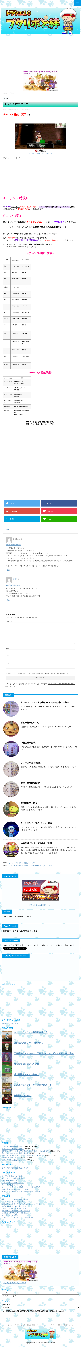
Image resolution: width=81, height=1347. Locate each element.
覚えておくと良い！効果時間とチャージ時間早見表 (21, 1187)
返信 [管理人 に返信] (8, 600)
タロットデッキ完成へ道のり (13, 1149)
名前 (7, 648)
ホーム (10, 1325)
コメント (9, 621)
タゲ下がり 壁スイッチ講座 (12, 1176)
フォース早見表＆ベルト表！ (13, 1185)
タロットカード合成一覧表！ (13, 1146)
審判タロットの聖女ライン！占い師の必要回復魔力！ (22, 1191)
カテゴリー (6, 1293)
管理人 (15, 579)
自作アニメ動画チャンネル (65, 1325)
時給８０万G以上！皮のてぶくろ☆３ (16, 1208)
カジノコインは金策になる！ (13, 1160)
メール (8, 656)
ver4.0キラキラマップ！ (11, 1158)
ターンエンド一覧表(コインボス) (36, 823)
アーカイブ (6, 1305)
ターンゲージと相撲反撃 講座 (13, 1178)
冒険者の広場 (31, 1325)
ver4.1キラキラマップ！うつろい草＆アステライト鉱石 (22, 1155)
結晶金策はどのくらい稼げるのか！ (15, 1206)
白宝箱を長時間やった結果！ (27, 1064)
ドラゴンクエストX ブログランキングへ (40, 153)
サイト (8, 663)
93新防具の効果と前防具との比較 (36, 843)
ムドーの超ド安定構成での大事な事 (15, 1168)
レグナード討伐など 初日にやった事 (22, 863)
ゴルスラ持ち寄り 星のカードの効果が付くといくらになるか (30, 865)
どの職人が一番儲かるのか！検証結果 (16, 1211)
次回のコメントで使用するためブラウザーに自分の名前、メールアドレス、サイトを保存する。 (38, 673)
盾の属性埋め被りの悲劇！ (26, 1074)
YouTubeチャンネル (43, 1325)
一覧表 (7, 530)
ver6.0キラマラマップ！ (11, 1023)
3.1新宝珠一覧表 (28, 743)
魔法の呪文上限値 (29, 803)
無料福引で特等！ (22, 1095)
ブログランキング (19, 1325)
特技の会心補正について (11, 1180)
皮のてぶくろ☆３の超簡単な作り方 (31, 1032)
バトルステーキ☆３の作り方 (13, 1202)
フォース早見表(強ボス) (32, 763)
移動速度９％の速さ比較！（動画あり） (17, 1189)
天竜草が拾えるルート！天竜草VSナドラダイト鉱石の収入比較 (44, 1053)
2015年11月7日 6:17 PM (13, 585)
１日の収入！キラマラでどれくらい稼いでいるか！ (21, 1204)
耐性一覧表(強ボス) (30, 723)
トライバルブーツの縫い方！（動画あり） (18, 1217)
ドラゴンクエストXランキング (40, 905)
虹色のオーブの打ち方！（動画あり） (16, 1213)
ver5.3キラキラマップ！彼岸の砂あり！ (33, 1085)
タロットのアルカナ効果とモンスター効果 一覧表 (45, 703)
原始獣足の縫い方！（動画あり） (29, 1043)
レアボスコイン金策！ (10, 1215)
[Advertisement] (40, 53)
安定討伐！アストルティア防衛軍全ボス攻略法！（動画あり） (25, 1151)
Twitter (53, 1325)
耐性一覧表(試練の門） (32, 783)
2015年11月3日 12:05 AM (13, 545)
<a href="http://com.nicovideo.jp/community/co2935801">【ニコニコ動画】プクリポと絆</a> (19, 968)
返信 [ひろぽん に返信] (8, 570)
